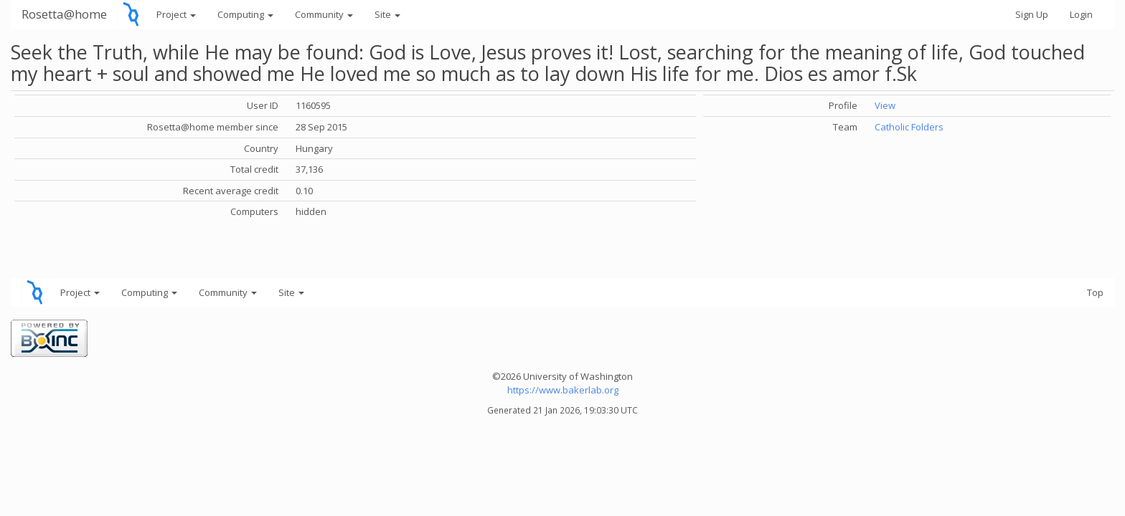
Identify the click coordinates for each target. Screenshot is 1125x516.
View (885, 105)
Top (1095, 292)
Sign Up (1031, 14)
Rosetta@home (64, 14)
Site (387, 14)
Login (1081, 14)
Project (176, 14)
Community (324, 14)
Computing (245, 14)
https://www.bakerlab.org (562, 389)
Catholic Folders (909, 126)
